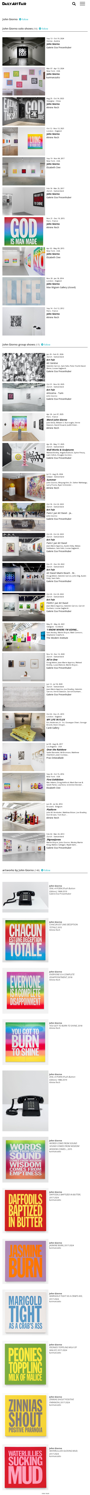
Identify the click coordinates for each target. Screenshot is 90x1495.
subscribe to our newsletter (18, 1484)
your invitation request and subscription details (18, 1477)
